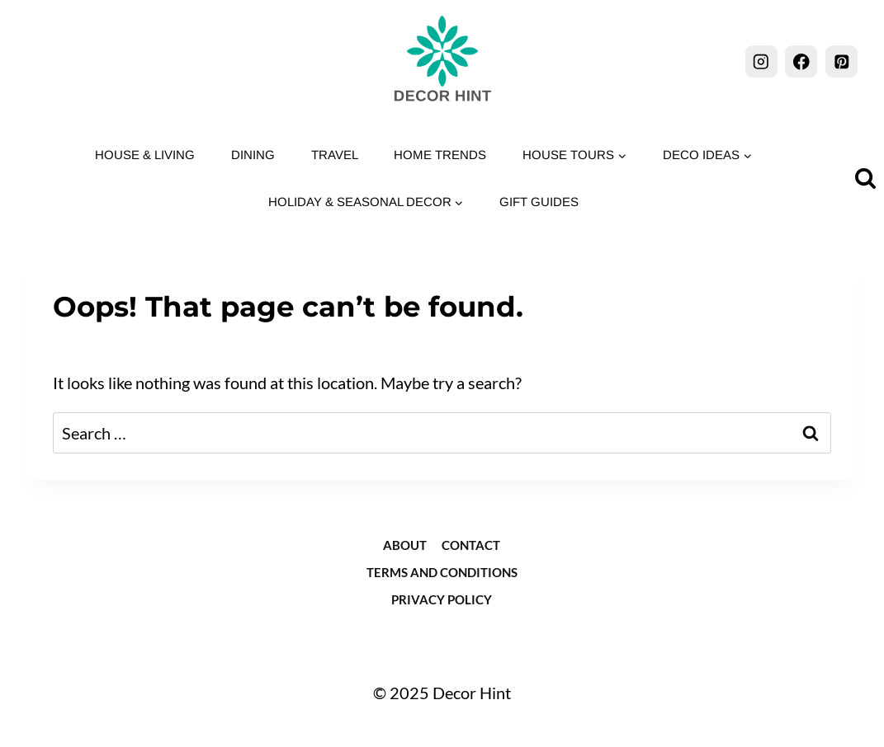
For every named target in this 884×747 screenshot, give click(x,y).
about (405, 545)
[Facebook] (801, 61)
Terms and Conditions (442, 572)
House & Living (145, 155)
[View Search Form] (865, 178)
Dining (253, 155)
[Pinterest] (841, 61)
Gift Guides (539, 202)
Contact (471, 545)
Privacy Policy (441, 599)
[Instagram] (761, 61)
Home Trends (440, 155)
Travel (334, 155)
